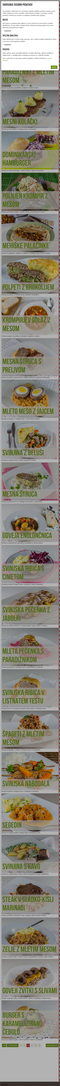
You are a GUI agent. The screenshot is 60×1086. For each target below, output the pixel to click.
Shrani (54, 67)
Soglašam (7, 31)
